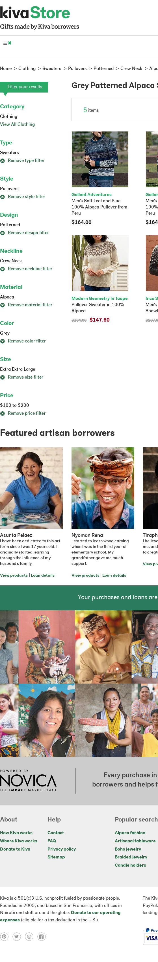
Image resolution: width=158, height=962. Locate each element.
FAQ (51, 841)
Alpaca (7, 297)
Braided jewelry (131, 857)
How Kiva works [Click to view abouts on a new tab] (16, 833)
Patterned (10, 225)
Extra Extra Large (17, 369)
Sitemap (56, 857)
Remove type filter (22, 161)
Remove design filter (24, 233)
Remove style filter (22, 197)
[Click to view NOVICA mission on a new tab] (28, 781)
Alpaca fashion (130, 833)
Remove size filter (21, 377)
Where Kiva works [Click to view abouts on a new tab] (18, 841)
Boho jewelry (128, 849)
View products (14, 576)
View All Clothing (17, 124)
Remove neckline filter (26, 269)
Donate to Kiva (15, 849)
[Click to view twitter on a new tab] (18, 936)
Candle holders (130, 865)
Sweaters (9, 153)
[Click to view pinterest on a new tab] (6, 936)
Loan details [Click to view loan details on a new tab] (43, 576)
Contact (55, 833)
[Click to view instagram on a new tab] (31, 936)
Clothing (8, 117)
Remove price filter (23, 413)
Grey (5, 333)
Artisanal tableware (135, 841)
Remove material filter (26, 305)
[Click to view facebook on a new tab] (43, 936)
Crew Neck (11, 261)
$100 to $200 (14, 405)
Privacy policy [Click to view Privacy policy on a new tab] (61, 849)
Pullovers (9, 189)
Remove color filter (23, 341)
